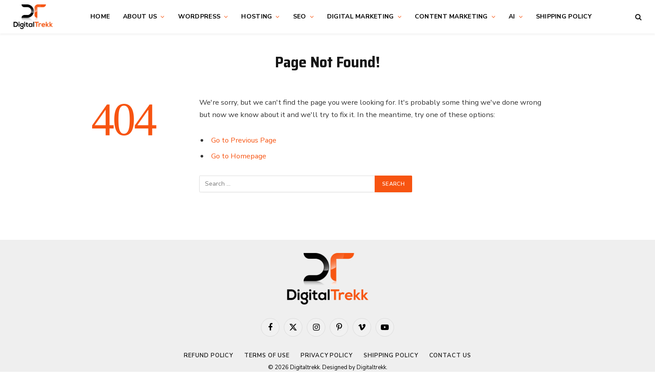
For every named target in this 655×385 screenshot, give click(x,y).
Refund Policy (208, 355)
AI (512, 16)
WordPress (199, 16)
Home (100, 16)
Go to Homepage (238, 156)
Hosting (256, 16)
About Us (140, 16)
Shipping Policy (564, 16)
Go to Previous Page (243, 140)
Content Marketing (451, 16)
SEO (299, 16)
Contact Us (450, 355)
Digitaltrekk (371, 367)
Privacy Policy (327, 355)
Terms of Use (267, 355)
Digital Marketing (360, 16)
